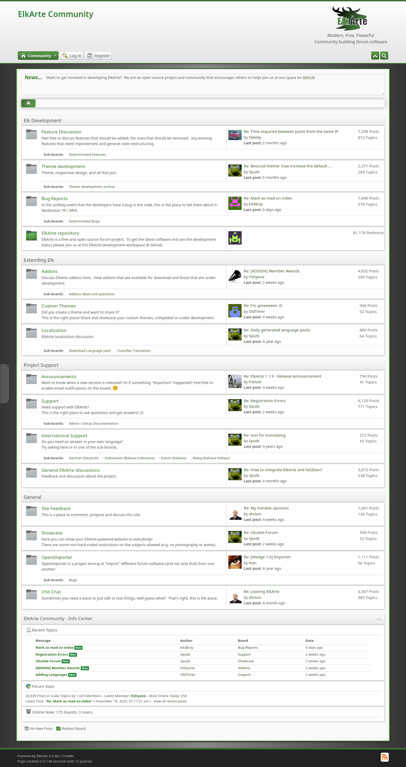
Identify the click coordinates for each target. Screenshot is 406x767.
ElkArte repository (60, 233)
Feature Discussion (61, 132)
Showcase (51, 533)
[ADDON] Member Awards (58, 667)
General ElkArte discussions (70, 470)
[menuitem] (384, 56)
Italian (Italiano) (173, 458)
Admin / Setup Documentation (93, 423)
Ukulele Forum (48, 661)
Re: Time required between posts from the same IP (291, 131)
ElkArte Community (55, 14)
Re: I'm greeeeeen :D (263, 305)
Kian (253, 562)
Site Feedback (56, 508)
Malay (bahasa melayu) (211, 458)
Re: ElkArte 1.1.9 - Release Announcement (283, 376)
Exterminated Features (87, 154)
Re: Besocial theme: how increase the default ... (287, 165)
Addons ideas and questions (92, 294)
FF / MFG (69, 210)
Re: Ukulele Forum (261, 532)
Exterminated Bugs (84, 221)
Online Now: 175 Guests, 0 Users (59, 712)
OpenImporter (56, 557)
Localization (54, 330)
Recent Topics (41, 630)
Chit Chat (51, 592)
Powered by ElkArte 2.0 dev (38, 756)
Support (49, 401)
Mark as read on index (55, 647)
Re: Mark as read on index (268, 198)
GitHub (308, 77)
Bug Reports (54, 198)
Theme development (63, 166)
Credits (68, 756)
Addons (49, 271)
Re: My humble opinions (267, 508)
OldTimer (257, 311)
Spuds (254, 171)
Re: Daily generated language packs (277, 329)
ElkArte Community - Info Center (58, 618)
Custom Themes (58, 306)
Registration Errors (52, 654)
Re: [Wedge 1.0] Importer (267, 556)
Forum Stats (40, 686)
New (78, 647)
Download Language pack (90, 350)
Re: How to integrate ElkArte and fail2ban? (283, 469)
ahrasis (255, 513)
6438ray (256, 203)
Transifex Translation (134, 350)
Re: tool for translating (265, 435)
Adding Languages (51, 674)
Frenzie (255, 381)
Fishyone (256, 276)
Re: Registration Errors (265, 400)
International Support (64, 435)
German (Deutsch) (84, 458)
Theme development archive (92, 186)
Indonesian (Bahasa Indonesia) (130, 458)
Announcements (58, 376)
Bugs (73, 580)
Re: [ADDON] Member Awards (272, 270)
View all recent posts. (170, 701)
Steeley (255, 137)
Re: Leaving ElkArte (261, 591)
